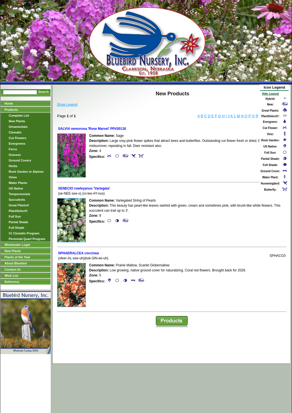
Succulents (17, 199)
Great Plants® (19, 205)
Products (11, 109)
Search (43, 91)
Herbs (13, 166)
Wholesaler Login (17, 244)
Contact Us (12, 269)
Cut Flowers (17, 138)
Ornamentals (18, 126)
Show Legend (67, 105)
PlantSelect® (18, 211)
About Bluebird (15, 263)
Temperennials (19, 194)
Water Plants (18, 182)
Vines (13, 177)
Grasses (15, 154)
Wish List (11, 275)
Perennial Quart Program (27, 239)
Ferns (13, 149)
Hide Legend (270, 93)
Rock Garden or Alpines (26, 171)
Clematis (15, 132)
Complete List (19, 115)
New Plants (17, 121)
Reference (11, 281)
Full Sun (15, 216)
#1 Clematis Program (24, 233)
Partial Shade (18, 222)
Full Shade (16, 227)
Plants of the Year (17, 257)
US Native (16, 188)
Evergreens (17, 143)
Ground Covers (20, 160)
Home (8, 103)
